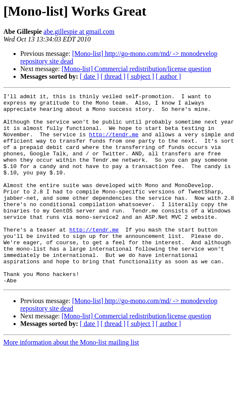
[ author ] (168, 76)
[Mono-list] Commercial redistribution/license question (136, 68)
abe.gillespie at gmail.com (79, 31)
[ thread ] (113, 76)
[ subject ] (140, 76)
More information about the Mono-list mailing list (71, 380)
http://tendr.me (114, 143)
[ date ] (89, 76)
